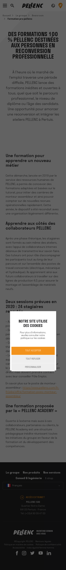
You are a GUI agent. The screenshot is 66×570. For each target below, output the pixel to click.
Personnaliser (33, 367)
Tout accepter (33, 350)
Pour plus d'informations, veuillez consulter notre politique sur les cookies (33, 335)
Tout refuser (33, 359)
